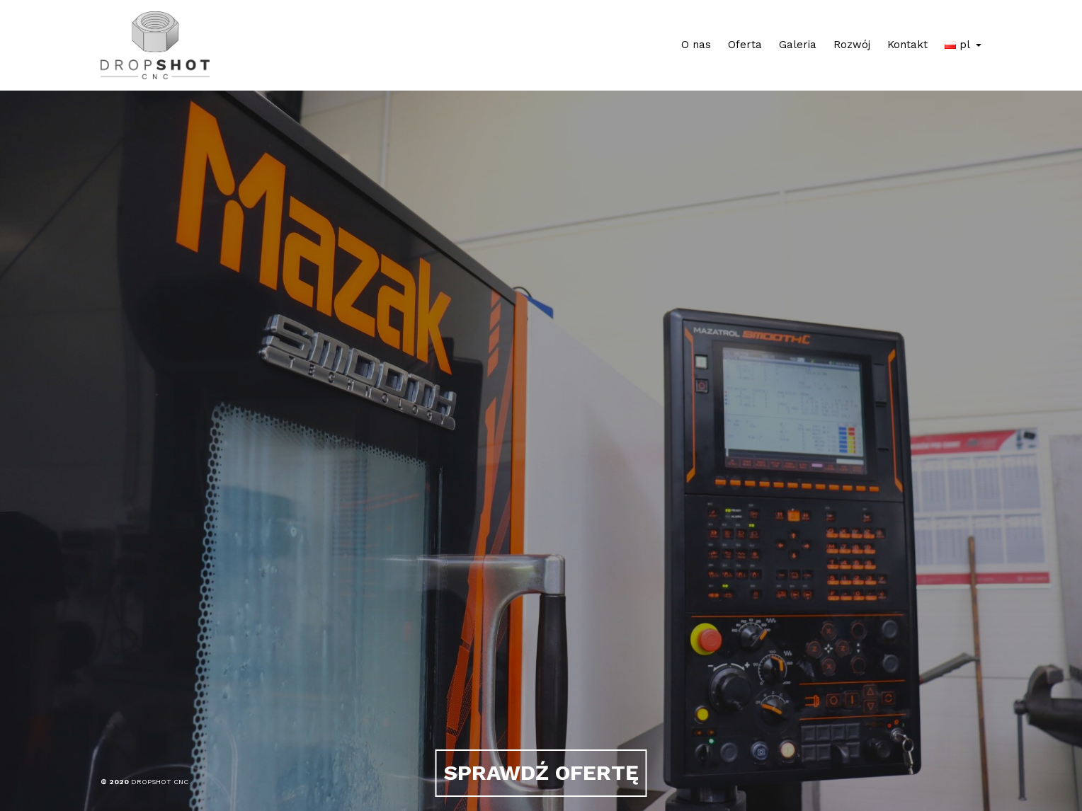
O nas (696, 44)
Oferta (745, 44)
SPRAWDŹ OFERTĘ (541, 772)
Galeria (797, 44)
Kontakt (907, 44)
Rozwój (851, 44)
